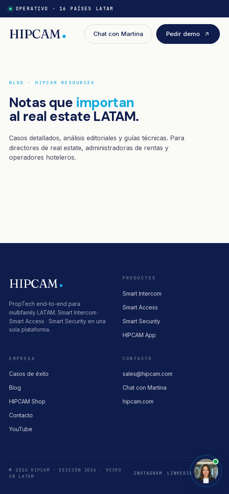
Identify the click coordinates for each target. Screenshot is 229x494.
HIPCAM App (139, 335)
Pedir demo (188, 34)
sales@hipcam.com (147, 373)
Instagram (148, 473)
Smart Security (141, 321)
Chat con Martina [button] (118, 34)
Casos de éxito (29, 373)
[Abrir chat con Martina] (206, 471)
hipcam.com (138, 401)
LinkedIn (179, 473)
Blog (15, 387)
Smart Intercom (142, 293)
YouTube (20, 429)
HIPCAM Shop (27, 401)
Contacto (21, 415)
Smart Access (140, 307)
